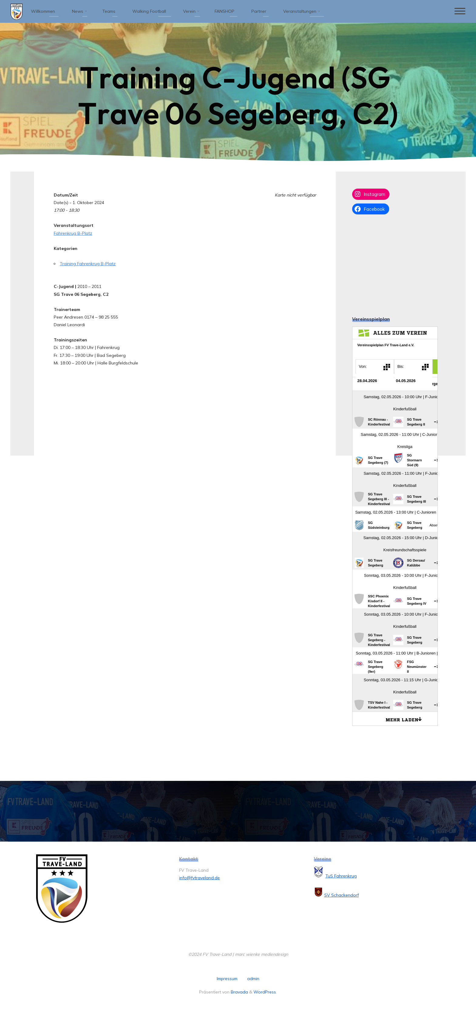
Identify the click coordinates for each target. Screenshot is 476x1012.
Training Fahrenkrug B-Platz (88, 263)
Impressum (227, 978)
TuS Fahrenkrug (341, 876)
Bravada (238, 992)
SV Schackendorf (341, 895)
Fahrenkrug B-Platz (73, 233)
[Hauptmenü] (459, 11)
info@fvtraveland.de (199, 877)
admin (253, 978)
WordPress (264, 992)
